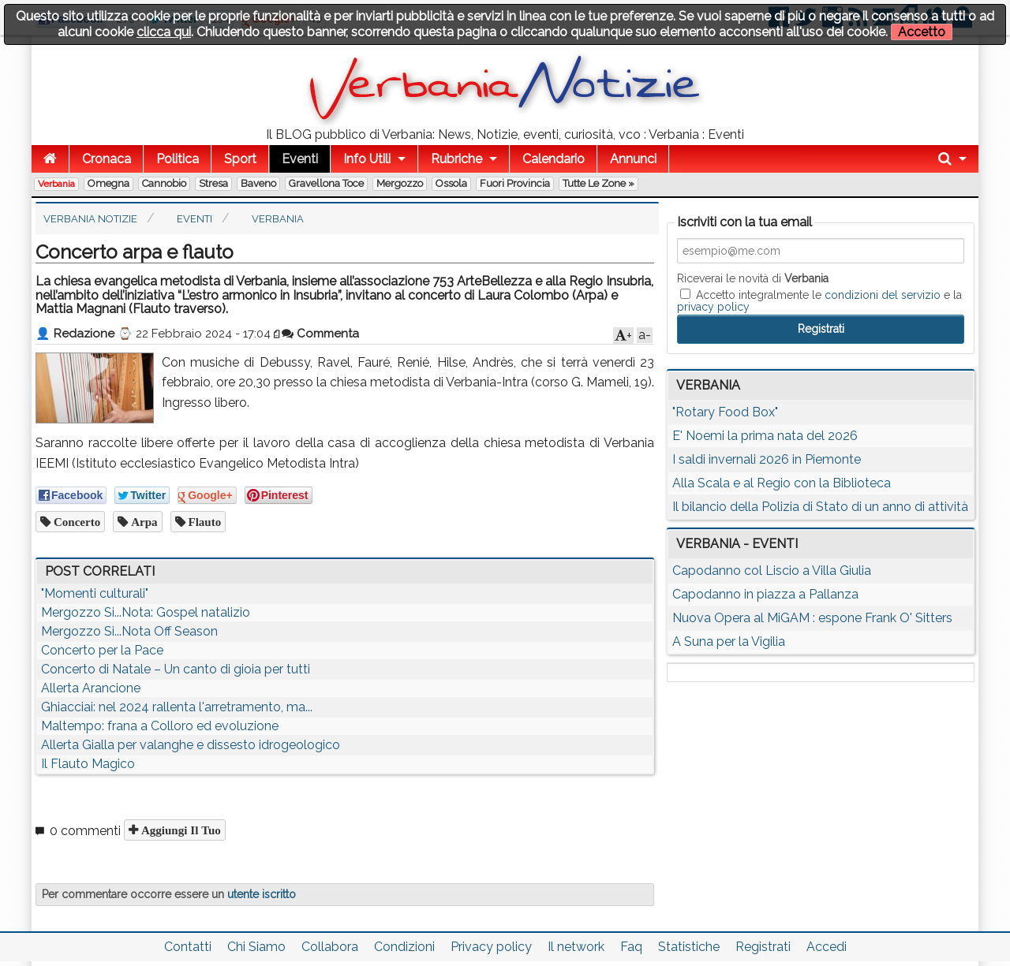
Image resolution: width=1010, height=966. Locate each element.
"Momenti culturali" (94, 593)
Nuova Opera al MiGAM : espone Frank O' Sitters (812, 617)
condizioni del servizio (883, 295)
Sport (240, 158)
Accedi (826, 946)
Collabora (329, 946)
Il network (576, 946)
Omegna (108, 183)
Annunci (633, 158)
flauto (203, 522)
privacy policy (713, 306)
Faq (631, 946)
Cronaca (106, 158)
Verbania (56, 183)
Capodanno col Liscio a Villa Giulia (771, 570)
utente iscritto (261, 894)
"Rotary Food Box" (725, 412)
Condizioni (404, 946)
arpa (142, 522)
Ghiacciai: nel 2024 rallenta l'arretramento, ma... (176, 706)
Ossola (451, 183)
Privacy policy (491, 946)
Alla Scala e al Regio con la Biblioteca (781, 483)
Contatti (187, 946)
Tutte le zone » (598, 183)
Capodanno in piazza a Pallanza (765, 594)
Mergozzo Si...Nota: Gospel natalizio (145, 612)
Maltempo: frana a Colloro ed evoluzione (160, 725)
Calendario (553, 158)
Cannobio (164, 183)
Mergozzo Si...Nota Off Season (129, 631)
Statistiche (689, 946)
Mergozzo (399, 183)
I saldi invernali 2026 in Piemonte (766, 459)
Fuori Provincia (515, 183)
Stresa (213, 183)
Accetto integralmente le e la (819, 300)
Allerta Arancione (90, 688)
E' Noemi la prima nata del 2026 (765, 435)
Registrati (763, 946)
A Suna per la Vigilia (728, 641)
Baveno (258, 183)
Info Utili (367, 158)
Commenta (320, 333)
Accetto (921, 31)
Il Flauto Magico (88, 763)
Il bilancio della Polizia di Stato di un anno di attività (820, 506)
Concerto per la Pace (102, 650)
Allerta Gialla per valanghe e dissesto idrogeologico (190, 744)
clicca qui (164, 31)
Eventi (300, 158)
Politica (177, 158)
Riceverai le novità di (753, 278)
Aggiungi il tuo (179, 830)
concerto (75, 522)
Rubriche (456, 158)
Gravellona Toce (326, 183)
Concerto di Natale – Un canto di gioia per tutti (175, 669)
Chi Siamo (256, 946)
